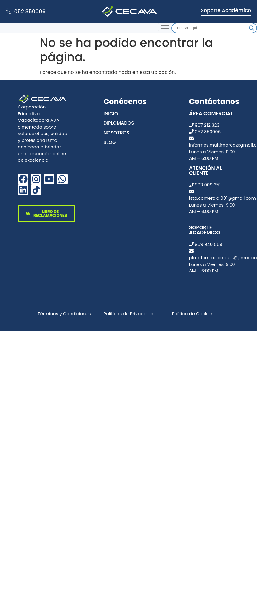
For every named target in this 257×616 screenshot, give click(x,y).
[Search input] (211, 28)
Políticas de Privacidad (128, 314)
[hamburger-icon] (164, 27)
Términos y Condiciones (64, 314)
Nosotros (116, 132)
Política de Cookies (193, 314)
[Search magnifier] (252, 28)
